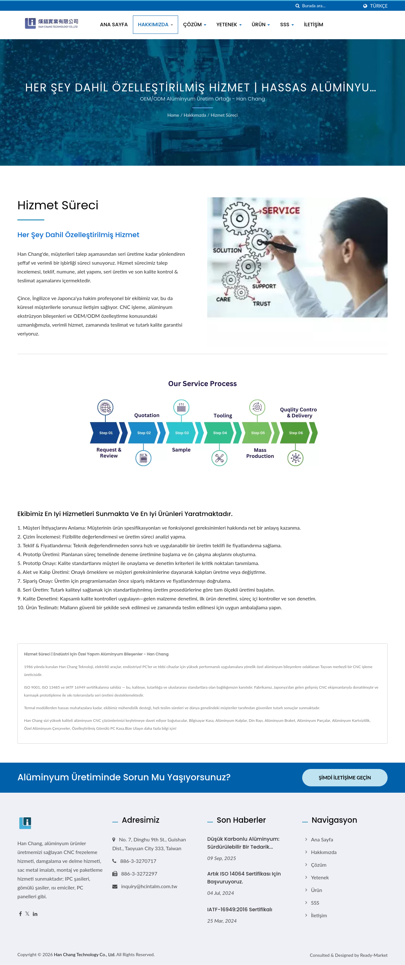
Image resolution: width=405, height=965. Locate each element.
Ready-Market (374, 955)
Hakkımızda (155, 24)
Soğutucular (177, 720)
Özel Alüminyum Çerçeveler (47, 728)
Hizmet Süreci (224, 115)
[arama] (297, 6)
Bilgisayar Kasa (201, 720)
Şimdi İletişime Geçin (345, 777)
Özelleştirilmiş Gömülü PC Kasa (98, 728)
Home (173, 115)
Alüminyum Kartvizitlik (351, 720)
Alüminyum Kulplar (231, 720)
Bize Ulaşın (134, 728)
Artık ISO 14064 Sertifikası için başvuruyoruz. (244, 877)
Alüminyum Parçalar (313, 720)
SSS (287, 24)
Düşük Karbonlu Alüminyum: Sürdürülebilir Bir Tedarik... (243, 843)
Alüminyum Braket (280, 720)
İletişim (313, 24)
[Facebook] (20, 914)
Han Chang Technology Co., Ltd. (84, 954)
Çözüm (194, 24)
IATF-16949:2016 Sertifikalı (239, 909)
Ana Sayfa (114, 24)
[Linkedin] (35, 914)
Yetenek (229, 24)
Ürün (261, 24)
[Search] (330, 6)
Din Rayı (256, 720)
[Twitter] (27, 914)
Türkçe (379, 6)
